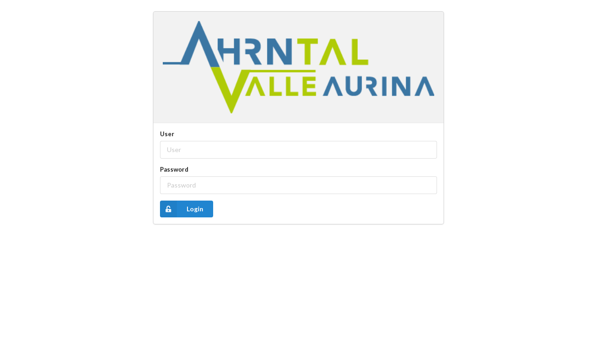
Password (174, 169)
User (167, 134)
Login (181, 209)
